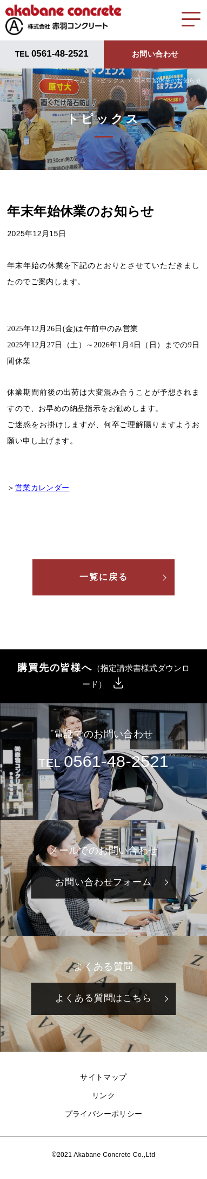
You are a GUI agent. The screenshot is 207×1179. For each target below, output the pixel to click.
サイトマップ (103, 1077)
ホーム (76, 80)
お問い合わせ (155, 54)
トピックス (110, 80)
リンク (103, 1095)
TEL (52, 54)
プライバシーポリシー (104, 1113)
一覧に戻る (103, 576)
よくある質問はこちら (103, 998)
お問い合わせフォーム (103, 882)
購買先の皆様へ (103, 675)
